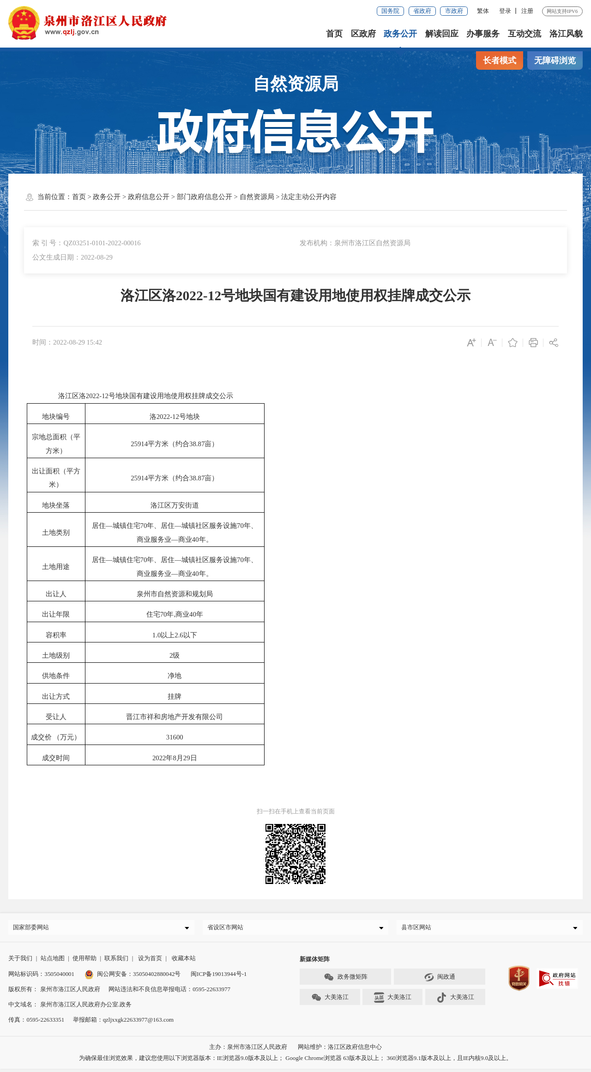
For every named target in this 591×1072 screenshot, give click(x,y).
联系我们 (116, 961)
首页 (334, 33)
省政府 (422, 10)
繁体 (483, 10)
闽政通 (439, 980)
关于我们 (20, 961)
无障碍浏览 (555, 60)
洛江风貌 (566, 33)
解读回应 (441, 33)
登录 (505, 10)
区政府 (363, 33)
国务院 (390, 10)
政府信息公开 (148, 196)
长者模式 (499, 60)
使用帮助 (84, 961)
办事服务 (483, 33)
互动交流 (524, 33)
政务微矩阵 (345, 980)
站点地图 (53, 961)
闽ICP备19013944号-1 (219, 976)
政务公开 (400, 33)
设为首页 (150, 961)
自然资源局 (257, 196)
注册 (527, 10)
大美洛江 (330, 1001)
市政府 (454, 10)
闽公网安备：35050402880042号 (132, 976)
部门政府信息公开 (204, 196)
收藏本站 (184, 961)
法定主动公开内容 (309, 196)
